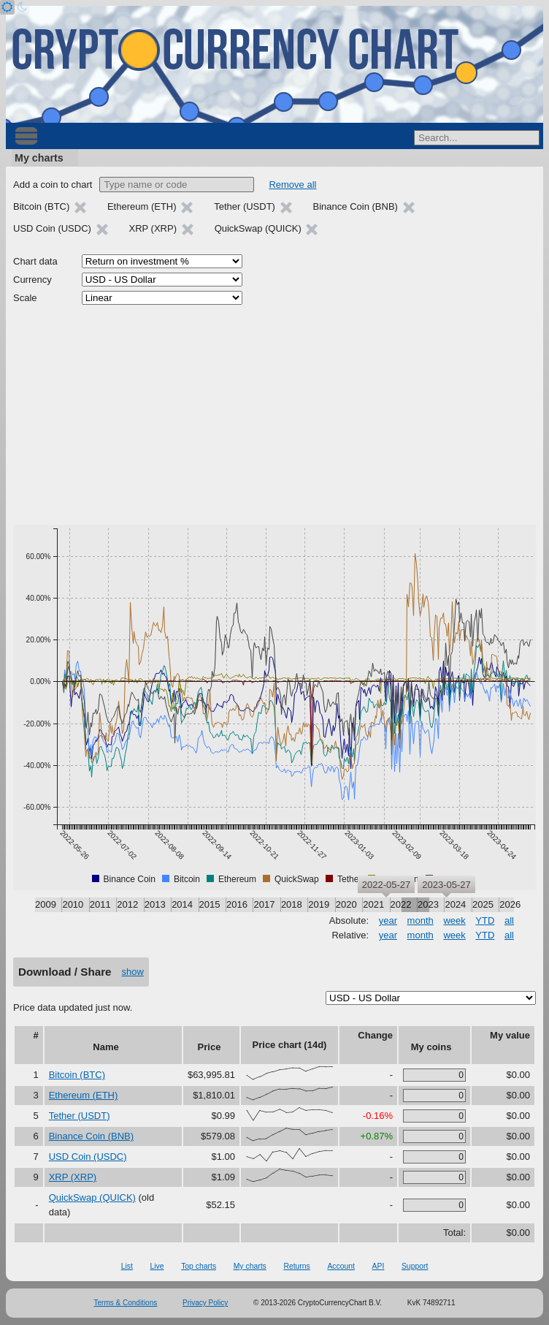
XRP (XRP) (73, 1177)
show (133, 971)
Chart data (35, 261)
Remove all (292, 184)
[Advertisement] (274, 415)
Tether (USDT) (79, 1115)
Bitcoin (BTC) (77, 1074)
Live (157, 1266)
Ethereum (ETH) (83, 1095)
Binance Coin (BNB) (91, 1136)
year (388, 920)
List (127, 1266)
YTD (484, 920)
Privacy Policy (205, 1303)
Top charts (198, 1266)
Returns (296, 1266)
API (378, 1266)
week (454, 920)
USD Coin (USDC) (88, 1156)
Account (341, 1266)
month (420, 920)
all (509, 920)
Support (415, 1266)
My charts (39, 158)
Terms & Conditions (126, 1303)
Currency (32, 279)
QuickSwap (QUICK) (92, 1197)
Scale (25, 297)
